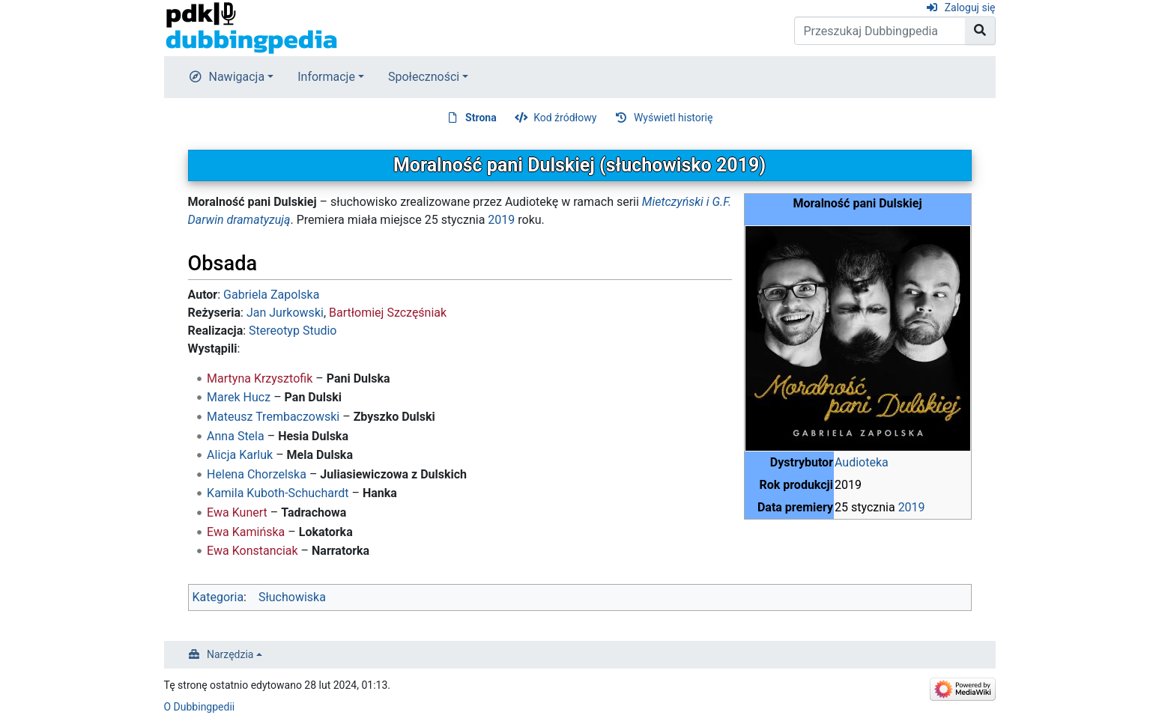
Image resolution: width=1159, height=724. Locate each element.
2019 (911, 507)
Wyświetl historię (673, 118)
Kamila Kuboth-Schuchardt (277, 493)
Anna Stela (235, 436)
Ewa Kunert (237, 512)
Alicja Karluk (240, 455)
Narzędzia (230, 654)
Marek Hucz (238, 397)
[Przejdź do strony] (980, 30)
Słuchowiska (292, 597)
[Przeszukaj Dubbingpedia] (880, 30)
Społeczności (423, 77)
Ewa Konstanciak (252, 551)
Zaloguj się (970, 7)
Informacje (326, 77)
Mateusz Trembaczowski (273, 417)
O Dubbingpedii (199, 707)
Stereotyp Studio (292, 330)
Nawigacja (237, 77)
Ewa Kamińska (246, 532)
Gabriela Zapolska (271, 295)
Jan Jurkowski (285, 312)
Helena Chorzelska (256, 474)
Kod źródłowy (564, 118)
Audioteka (862, 462)
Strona (481, 118)
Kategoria (218, 597)
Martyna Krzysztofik (259, 378)
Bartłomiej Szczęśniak (388, 312)
